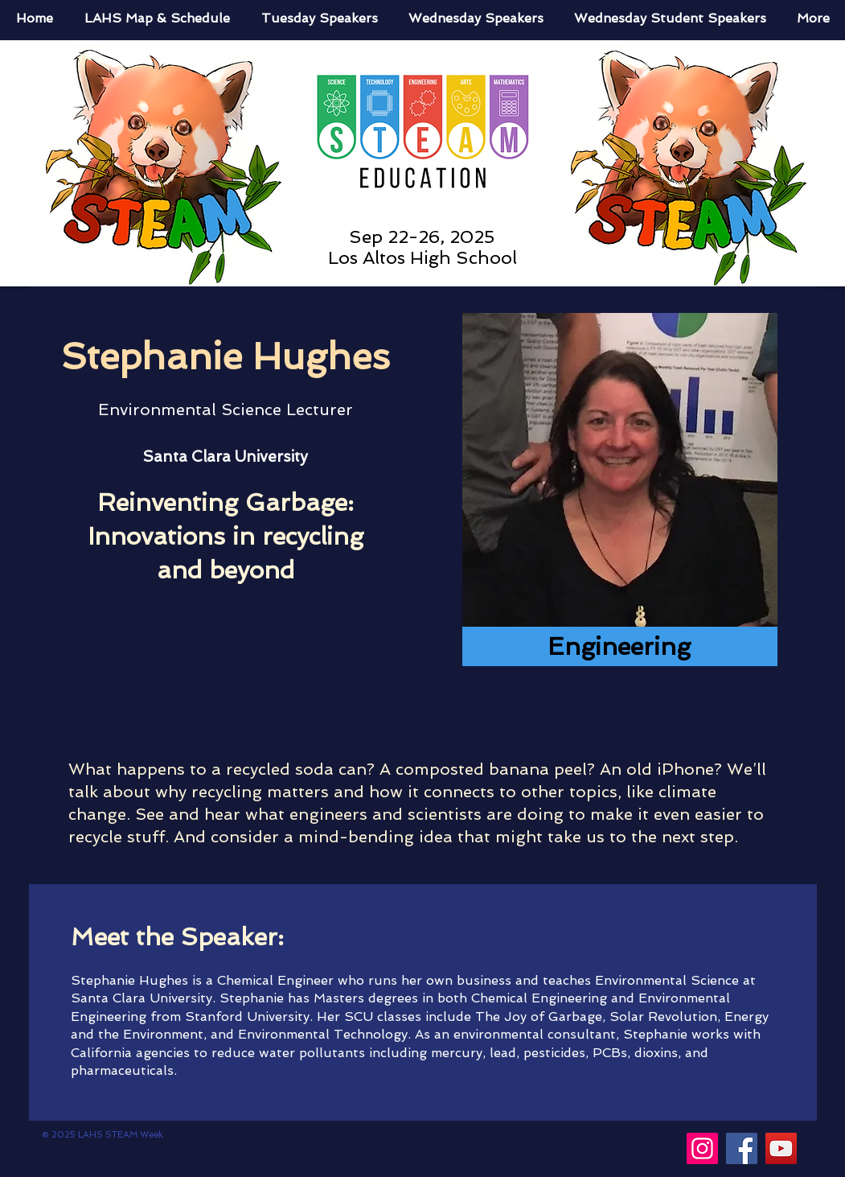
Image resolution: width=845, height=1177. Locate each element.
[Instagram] (702, 1148)
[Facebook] (741, 1148)
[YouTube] (781, 1148)
